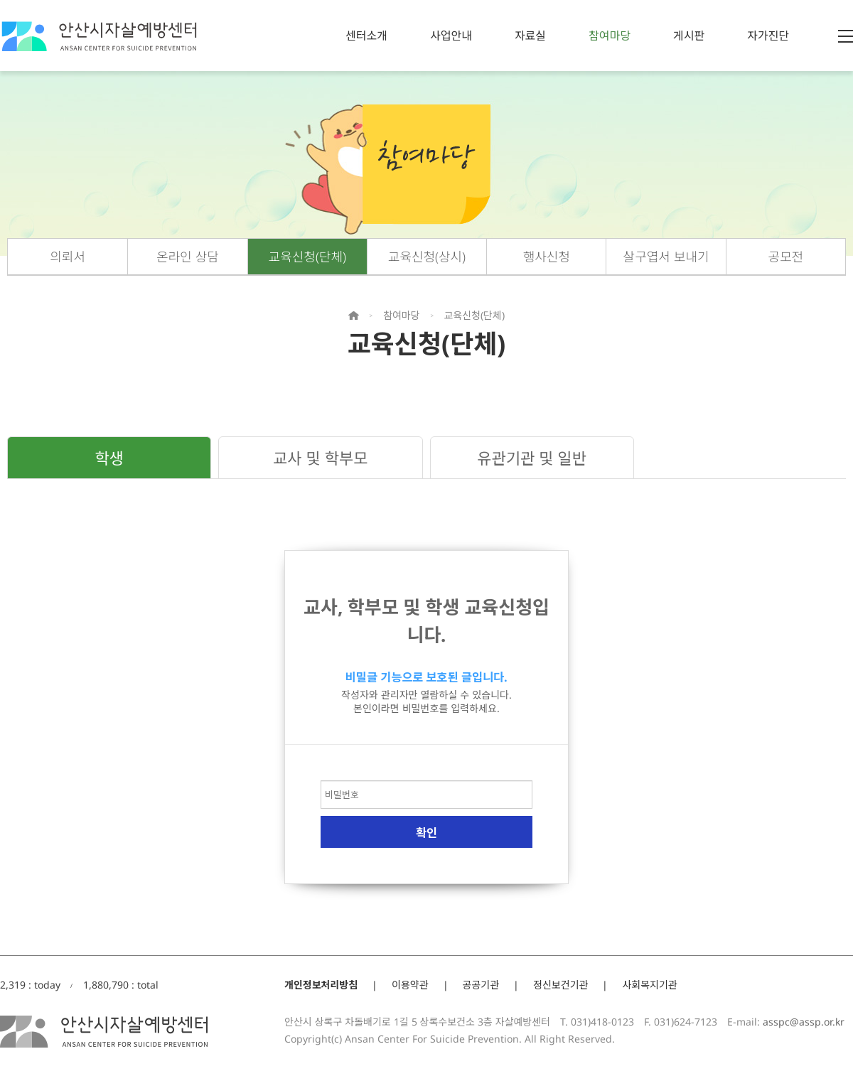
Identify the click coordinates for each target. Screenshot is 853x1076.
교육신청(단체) (307, 256)
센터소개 (366, 35)
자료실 (530, 35)
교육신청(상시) (427, 256)
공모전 (786, 256)
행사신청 (546, 256)
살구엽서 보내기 (666, 256)
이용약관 (410, 984)
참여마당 (610, 35)
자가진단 (768, 35)
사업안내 (451, 35)
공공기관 (481, 984)
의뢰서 (67, 256)
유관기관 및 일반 (531, 457)
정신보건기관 (560, 984)
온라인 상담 (187, 256)
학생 (109, 457)
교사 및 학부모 (320, 457)
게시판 (688, 35)
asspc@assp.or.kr (803, 1021)
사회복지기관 (649, 984)
